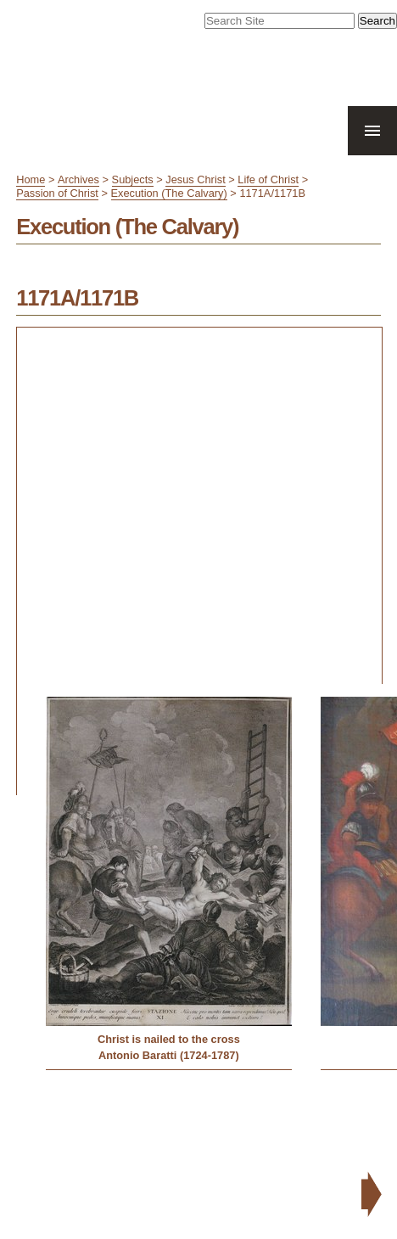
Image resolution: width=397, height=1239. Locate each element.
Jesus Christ (195, 179)
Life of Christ (268, 179)
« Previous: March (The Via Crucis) (104, 1103)
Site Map (238, 1168)
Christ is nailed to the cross (169, 1039)
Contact (340, 1168)
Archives (78, 179)
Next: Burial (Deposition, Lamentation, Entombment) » (255, 1129)
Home (30, 179)
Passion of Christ (57, 193)
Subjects (133, 179)
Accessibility (290, 1168)
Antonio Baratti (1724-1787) (168, 1055)
